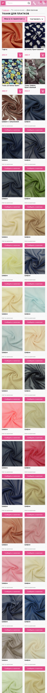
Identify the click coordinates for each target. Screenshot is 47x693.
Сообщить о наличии (12, 130)
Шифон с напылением (10, 121)
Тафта (4, 49)
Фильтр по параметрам (13, 19)
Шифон (27, 121)
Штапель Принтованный (34, 49)
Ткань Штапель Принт (10, 85)
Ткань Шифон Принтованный (30, 86)
